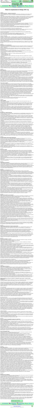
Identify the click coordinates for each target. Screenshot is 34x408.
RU (12, 5)
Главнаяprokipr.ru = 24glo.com (6, 1)
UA (20, 5)
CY (4, 5)
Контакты (19, 406)
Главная (15, 406)
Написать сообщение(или (15, 4)
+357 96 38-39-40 (27, 1)
